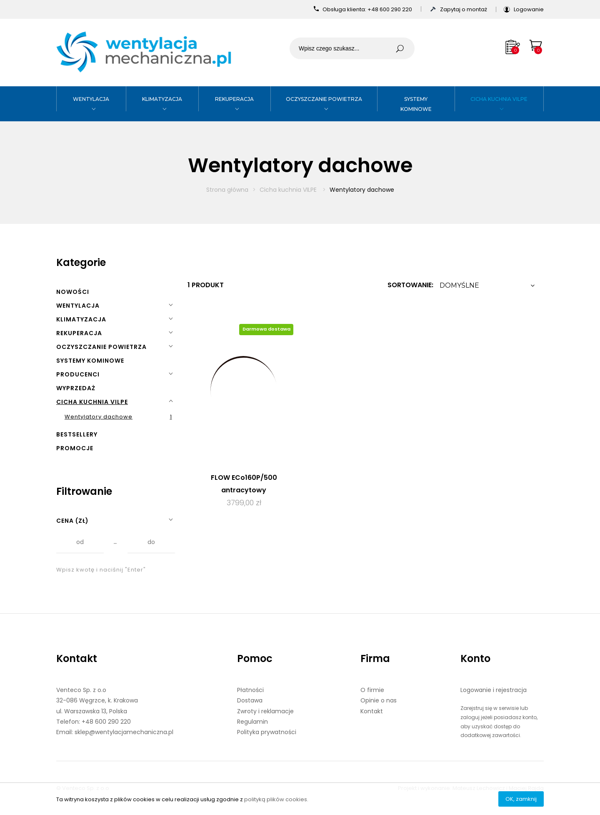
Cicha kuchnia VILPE (499, 99)
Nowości (72, 292)
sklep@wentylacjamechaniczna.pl (124, 732)
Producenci (78, 374)
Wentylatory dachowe (98, 417)
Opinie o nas (378, 700)
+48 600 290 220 (390, 9)
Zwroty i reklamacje (265, 711)
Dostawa (249, 700)
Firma (375, 658)
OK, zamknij (521, 799)
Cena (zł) (72, 521)
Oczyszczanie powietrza (324, 99)
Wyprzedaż (75, 388)
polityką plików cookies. (276, 799)
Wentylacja (91, 99)
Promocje (74, 448)
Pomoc (254, 658)
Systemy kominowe (90, 360)
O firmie (372, 690)
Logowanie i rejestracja (493, 690)
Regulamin (252, 721)
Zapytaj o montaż (464, 9)
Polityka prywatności (266, 732)
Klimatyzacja (162, 99)
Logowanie (529, 9)
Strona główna (227, 190)
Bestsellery (77, 434)
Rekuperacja (234, 99)
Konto (475, 658)
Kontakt (76, 658)
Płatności (250, 690)
